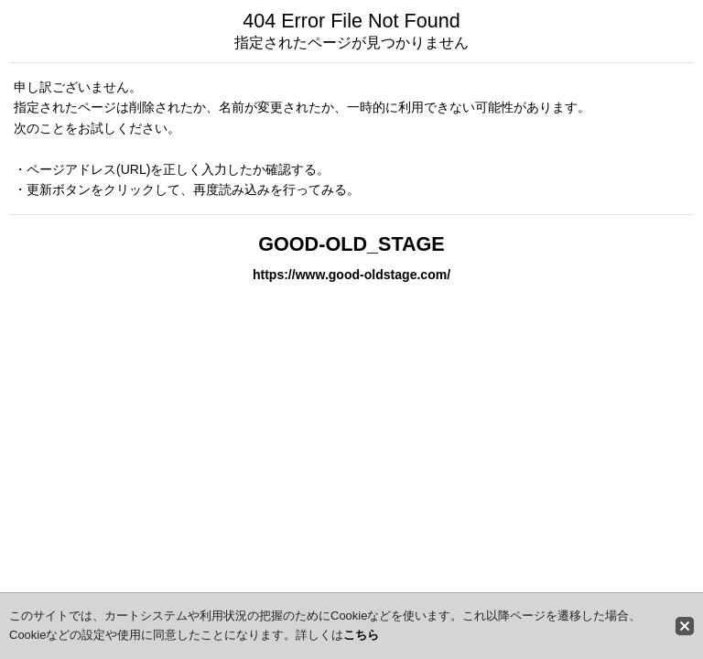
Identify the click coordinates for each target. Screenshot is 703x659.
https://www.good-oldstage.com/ (351, 274)
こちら (361, 635)
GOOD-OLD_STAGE (351, 243)
